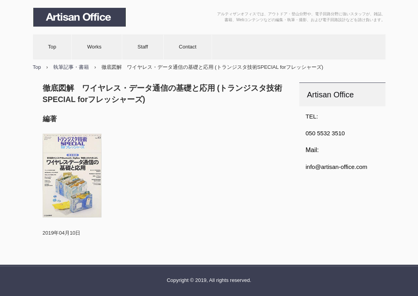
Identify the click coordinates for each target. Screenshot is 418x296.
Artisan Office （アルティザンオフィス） (88, 17)
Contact (188, 47)
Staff (143, 47)
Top (52, 47)
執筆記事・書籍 (71, 67)
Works (97, 47)
